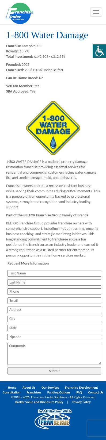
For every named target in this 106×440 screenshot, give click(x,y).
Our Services (50, 387)
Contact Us (95, 392)
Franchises (33, 392)
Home (12, 387)
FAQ (79, 392)
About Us (28, 387)
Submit (54, 371)
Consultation (11, 392)
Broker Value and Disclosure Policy (39, 402)
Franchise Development (81, 387)
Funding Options (58, 392)
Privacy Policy (81, 402)
